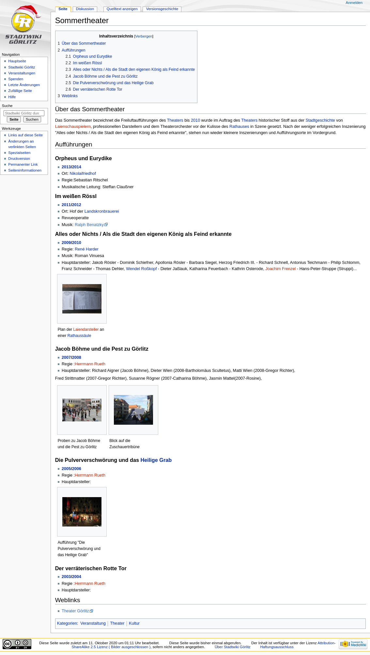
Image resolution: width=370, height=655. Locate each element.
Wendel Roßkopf (141, 269)
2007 (66, 357)
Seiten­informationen (24, 170)
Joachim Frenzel (280, 269)
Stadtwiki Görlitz (21, 67)
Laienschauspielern (73, 126)
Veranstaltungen (21, 73)
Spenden (15, 79)
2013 (66, 167)
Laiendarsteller (86, 329)
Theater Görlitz (75, 611)
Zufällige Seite (20, 91)
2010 (195, 120)
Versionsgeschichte (162, 9)
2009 (66, 242)
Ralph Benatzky (89, 224)
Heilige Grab (156, 460)
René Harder (87, 249)
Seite (62, 9)
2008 (76, 357)
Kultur (134, 623)
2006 (76, 468)
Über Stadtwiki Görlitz (233, 647)
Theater (117, 623)
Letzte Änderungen (24, 85)
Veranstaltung (93, 623)
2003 (66, 576)
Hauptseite (17, 61)
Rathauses (239, 126)
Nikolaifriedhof (83, 173)
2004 (76, 576)
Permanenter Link (23, 164)
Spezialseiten (19, 153)
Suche (7, 106)
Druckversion (19, 158)
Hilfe (12, 97)
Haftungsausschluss (277, 647)
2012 (76, 205)
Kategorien (67, 623)
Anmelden (354, 3)
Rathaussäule (79, 335)
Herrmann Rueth (90, 364)
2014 (76, 167)
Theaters (175, 120)
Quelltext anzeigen (122, 9)
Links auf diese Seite (25, 135)
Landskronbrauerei (102, 211)
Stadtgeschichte (320, 120)
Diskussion (85, 9)
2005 (66, 468)
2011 (66, 205)
